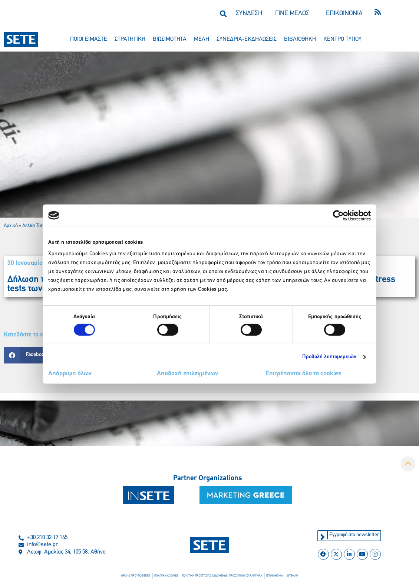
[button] (223, 13)
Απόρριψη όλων (70, 373)
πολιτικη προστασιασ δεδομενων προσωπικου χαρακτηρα (222, 575)
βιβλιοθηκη (300, 39)
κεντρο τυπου (342, 39)
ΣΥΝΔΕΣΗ (249, 13)
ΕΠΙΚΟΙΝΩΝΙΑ (344, 13)
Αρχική (11, 226)
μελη (201, 39)
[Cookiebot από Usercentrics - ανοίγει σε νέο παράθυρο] (338, 215)
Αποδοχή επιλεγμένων (187, 373)
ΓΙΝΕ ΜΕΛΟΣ (292, 13)
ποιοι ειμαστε (88, 39)
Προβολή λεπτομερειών (329, 357)
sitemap (292, 575)
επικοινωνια (274, 575)
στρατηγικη (130, 39)
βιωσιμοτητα (170, 39)
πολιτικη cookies (166, 575)
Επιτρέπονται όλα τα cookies (303, 373)
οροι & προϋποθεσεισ (135, 575)
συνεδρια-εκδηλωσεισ (247, 39)
